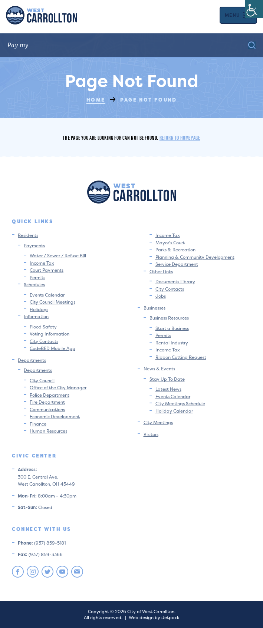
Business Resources (169, 318)
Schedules (34, 284)
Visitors (151, 434)
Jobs (160, 296)
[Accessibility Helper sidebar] (254, 9)
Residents (28, 235)
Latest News (168, 389)
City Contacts (44, 341)
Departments (32, 360)
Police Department (49, 395)
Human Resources (48, 431)
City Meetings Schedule (180, 403)
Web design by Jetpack (154, 617)
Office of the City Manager (58, 387)
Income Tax (42, 263)
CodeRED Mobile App (52, 348)
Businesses (154, 308)
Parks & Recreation (175, 250)
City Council (42, 380)
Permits (37, 277)
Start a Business (172, 328)
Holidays (39, 309)
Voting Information (49, 334)
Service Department (176, 264)
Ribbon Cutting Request (180, 357)
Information (36, 316)
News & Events (159, 369)
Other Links (161, 271)
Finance (38, 424)
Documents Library (175, 281)
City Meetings (158, 422)
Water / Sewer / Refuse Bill (58, 255)
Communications (47, 409)
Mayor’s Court (170, 242)
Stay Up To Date (167, 379)
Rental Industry (171, 343)
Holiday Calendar (174, 411)
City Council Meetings (52, 302)
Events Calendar (47, 295)
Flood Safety (43, 327)
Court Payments (46, 270)
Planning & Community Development (194, 257)
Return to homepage (180, 137)
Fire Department (47, 402)
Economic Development (55, 416)
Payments (34, 245)
